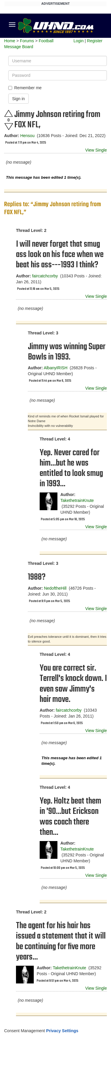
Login (78, 40)
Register (94, 40)
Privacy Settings (62, 1030)
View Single (96, 150)
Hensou (27, 135)
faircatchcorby (45, 276)
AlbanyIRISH (55, 367)
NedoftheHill (55, 588)
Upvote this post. (8, 113)
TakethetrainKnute (77, 500)
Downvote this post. (8, 126)
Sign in (18, 98)
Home (9, 40)
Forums (27, 40)
